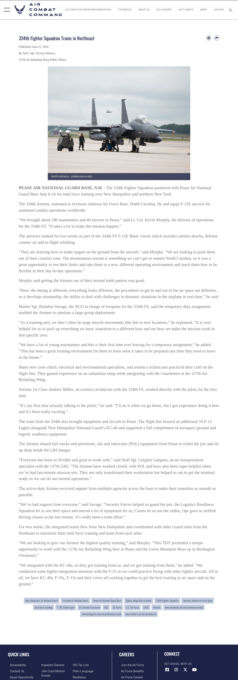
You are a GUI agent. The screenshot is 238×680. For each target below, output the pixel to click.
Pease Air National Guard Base (107, 600)
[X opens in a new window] (185, 669)
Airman (156, 607)
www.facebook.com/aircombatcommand (184, 607)
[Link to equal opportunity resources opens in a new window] (19, 677)
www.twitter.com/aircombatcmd (140, 614)
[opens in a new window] (218, 9)
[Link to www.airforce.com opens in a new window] (130, 665)
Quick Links (18, 654)
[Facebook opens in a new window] (167, 669)
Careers (126, 654)
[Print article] (208, 37)
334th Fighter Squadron (167, 600)
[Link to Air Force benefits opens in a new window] (130, 671)
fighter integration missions (138, 600)
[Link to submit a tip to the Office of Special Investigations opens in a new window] (80, 665)
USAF (146, 607)
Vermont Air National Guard (75, 600)
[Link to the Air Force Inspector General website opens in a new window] (52, 665)
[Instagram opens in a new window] (176, 669)
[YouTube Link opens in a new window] (194, 669)
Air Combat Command (89, 607)
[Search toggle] (231, 10)
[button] (6, 9)
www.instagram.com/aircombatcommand (101, 614)
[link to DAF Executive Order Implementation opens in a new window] (88, 9)
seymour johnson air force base (197, 600)
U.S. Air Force (132, 607)
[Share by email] (216, 37)
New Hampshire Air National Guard (41, 600)
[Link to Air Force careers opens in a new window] (130, 677)
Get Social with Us (178, 664)
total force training (43, 607)
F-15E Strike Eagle (65, 607)
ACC (106, 607)
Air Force (117, 607)
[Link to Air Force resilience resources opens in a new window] (79, 677)
